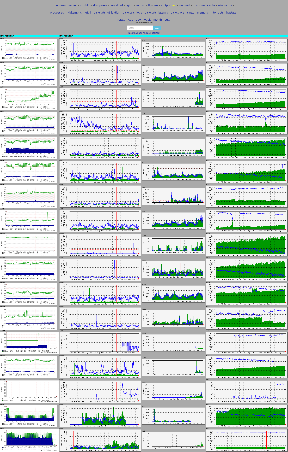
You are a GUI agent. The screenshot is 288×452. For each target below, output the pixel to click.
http (87, 5)
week (147, 19)
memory (202, 12)
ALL (130, 19)
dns (195, 5)
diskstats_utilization (107, 12)
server (72, 5)
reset (130, 33)
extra (228, 5)
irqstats (231, 12)
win (220, 5)
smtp (164, 5)
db (95, 5)
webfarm (60, 5)
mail (173, 5)
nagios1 (138, 33)
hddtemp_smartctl (79, 12)
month (157, 19)
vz (81, 5)
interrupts (217, 12)
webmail (184, 5)
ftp (150, 5)
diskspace (178, 12)
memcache (207, 5)
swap (190, 12)
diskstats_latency (156, 12)
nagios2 (147, 33)
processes (57, 12)
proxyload (116, 5)
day (138, 19)
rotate (121, 19)
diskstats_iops (132, 12)
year (168, 19)
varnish (140, 5)
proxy (103, 5)
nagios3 (156, 33)
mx (156, 5)
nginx (129, 5)
